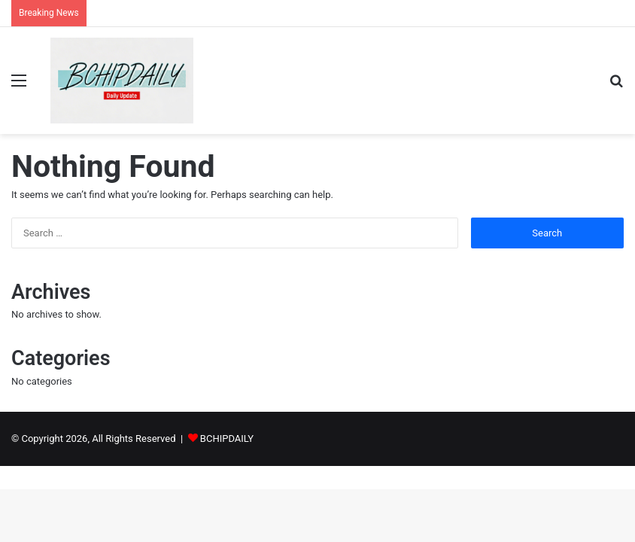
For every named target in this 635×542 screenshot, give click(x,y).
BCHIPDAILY (227, 438)
